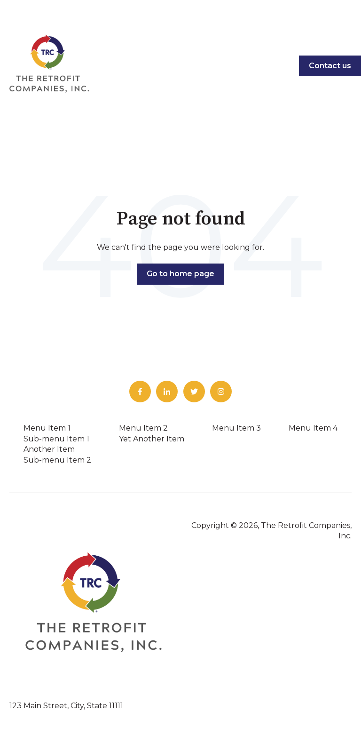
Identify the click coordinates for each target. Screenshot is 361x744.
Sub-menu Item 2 (57, 460)
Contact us (330, 65)
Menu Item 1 (47, 428)
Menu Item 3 (236, 428)
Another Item (49, 449)
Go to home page (180, 273)
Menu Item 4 (313, 428)
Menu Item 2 (143, 428)
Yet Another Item (151, 438)
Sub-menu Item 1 (56, 438)
